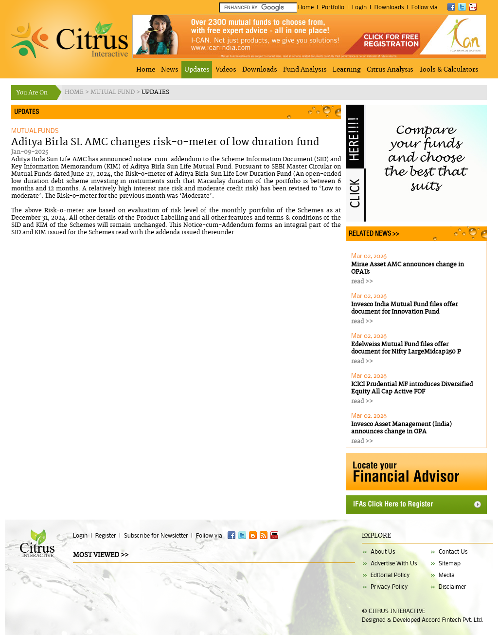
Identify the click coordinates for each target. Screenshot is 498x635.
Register (105, 535)
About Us (383, 551)
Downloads (389, 7)
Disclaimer (452, 586)
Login (359, 7)
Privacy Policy (389, 586)
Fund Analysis (305, 70)
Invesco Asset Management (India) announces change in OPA (401, 428)
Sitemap (450, 563)
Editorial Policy (390, 575)
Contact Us (453, 551)
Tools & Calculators (449, 70)
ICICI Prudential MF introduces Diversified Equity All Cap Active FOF (412, 388)
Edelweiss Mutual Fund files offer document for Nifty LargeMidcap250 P (406, 348)
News (169, 70)
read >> (362, 281)
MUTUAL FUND (113, 92)
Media (447, 575)
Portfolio (332, 7)
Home (306, 7)
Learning (347, 70)
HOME (75, 92)
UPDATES (155, 92)
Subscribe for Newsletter (156, 535)
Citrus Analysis (390, 70)
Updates (197, 70)
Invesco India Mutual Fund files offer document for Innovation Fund (404, 308)
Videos (225, 70)
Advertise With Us (394, 563)
